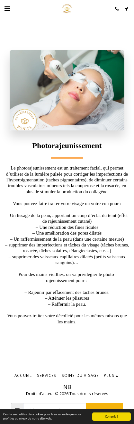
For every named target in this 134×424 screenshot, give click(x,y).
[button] (7, 8)
